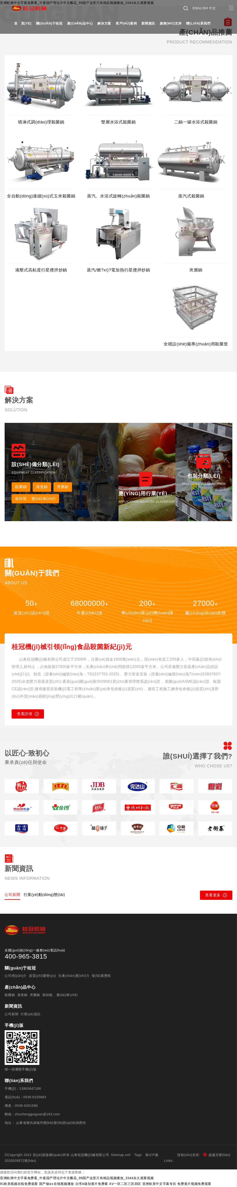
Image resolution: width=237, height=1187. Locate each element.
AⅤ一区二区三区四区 (125, 1184)
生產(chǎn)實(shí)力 (73, 976)
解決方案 (104, 23)
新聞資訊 (148, 23)
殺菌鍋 (21, 487)
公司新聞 (11, 1014)
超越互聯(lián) (216, 1155)
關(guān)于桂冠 (49, 23)
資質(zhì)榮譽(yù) (42, 976)
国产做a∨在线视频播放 (56, 1184)
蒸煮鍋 (42, 487)
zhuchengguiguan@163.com (37, 1114)
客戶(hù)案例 (126, 23)
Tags (138, 1155)
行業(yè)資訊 (31, 1014)
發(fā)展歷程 (101, 976)
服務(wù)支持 (170, 23)
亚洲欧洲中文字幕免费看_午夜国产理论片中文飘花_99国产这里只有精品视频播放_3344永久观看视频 (77, 1178)
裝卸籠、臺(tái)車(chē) (35, 499)
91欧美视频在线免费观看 (19, 1184)
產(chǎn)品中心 (80, 23)
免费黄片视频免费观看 (194, 1184)
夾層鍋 (63, 487)
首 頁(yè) (22, 23)
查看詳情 (28, 714)
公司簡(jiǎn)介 (15, 976)
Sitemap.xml (121, 1155)
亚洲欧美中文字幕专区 (159, 1184)
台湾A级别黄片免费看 (91, 1184)
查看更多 (216, 895)
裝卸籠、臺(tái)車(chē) (60, 995)
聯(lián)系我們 (198, 23)
